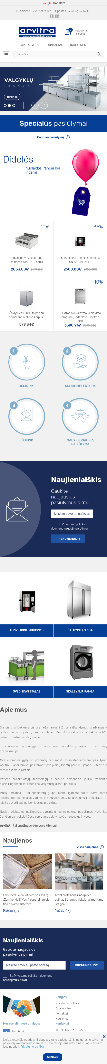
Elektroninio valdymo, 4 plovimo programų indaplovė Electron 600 (80, 315)
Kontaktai (55, 45)
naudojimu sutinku (76, 528)
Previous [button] (35, 105)
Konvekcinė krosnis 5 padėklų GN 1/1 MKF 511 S (80, 260)
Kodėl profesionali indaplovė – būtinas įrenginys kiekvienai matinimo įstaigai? (79, 899)
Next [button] (44, 105)
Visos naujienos (87, 847)
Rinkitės (12, 96)
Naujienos (78, 45)
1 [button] (5, 105)
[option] (53, 89)
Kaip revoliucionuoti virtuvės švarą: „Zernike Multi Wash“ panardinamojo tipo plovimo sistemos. (26, 899)
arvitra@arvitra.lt (78, 11)
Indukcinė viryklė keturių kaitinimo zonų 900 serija (26, 260)
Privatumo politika (67, 1003)
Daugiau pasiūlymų (50, 137)
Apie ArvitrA (30, 45)
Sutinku (52, 1057)
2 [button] (9, 105)
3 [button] (14, 105)
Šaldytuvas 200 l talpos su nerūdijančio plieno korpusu (27, 315)
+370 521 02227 (41, 11)
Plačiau (8, 910)
